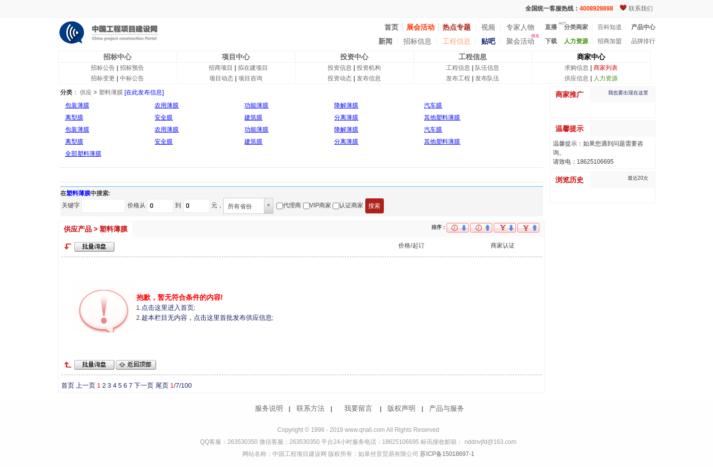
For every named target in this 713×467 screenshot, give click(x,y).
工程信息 (457, 41)
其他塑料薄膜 (442, 117)
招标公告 (103, 67)
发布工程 (458, 78)
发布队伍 (487, 78)
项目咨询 (250, 78)
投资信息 (340, 67)
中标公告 (132, 78)
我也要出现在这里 (628, 92)
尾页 (162, 385)
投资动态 (340, 78)
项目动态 (221, 78)
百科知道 (610, 27)
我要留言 (358, 408)
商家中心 (591, 57)
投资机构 (369, 67)
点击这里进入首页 (167, 307)
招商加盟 (610, 41)
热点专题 (457, 27)
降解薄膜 (346, 105)
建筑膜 (253, 117)
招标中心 (117, 57)
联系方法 (311, 408)
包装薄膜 (77, 105)
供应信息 (576, 78)
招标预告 (132, 67)
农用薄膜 (167, 105)
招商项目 (221, 67)
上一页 (85, 385)
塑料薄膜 (111, 92)
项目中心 (236, 57)
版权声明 (401, 408)
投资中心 (354, 57)
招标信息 (417, 41)
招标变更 (103, 78)
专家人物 (520, 27)
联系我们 (641, 8)
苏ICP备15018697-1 (446, 453)
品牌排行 (643, 41)
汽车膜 (433, 105)
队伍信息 (487, 67)
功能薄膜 (256, 105)
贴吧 (488, 41)
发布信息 (369, 78)
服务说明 (269, 408)
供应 (86, 92)
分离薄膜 (346, 117)
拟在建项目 (253, 67)
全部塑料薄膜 (83, 153)
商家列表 (606, 67)
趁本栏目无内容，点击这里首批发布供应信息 (206, 317)
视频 (488, 27)
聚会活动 (520, 41)
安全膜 (164, 117)
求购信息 (576, 67)
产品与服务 (446, 408)
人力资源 (606, 78)
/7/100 (181, 385)
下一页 (144, 385)
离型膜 (74, 117)
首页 (67, 385)
